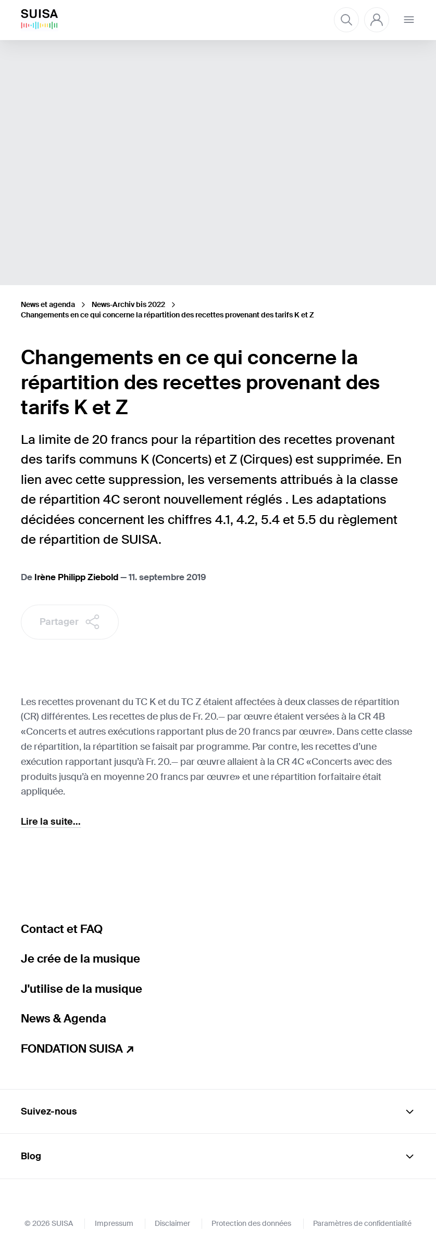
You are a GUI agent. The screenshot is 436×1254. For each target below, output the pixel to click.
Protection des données (251, 1223)
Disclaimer (172, 1223)
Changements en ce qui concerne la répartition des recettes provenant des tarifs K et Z (167, 314)
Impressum (114, 1223)
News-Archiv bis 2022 (128, 304)
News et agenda (48, 304)
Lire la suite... (51, 821)
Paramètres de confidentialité (362, 1223)
